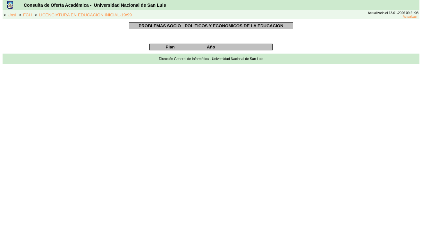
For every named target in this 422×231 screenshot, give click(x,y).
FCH (27, 15)
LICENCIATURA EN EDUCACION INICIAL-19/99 (85, 15)
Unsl (12, 15)
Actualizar (410, 16)
